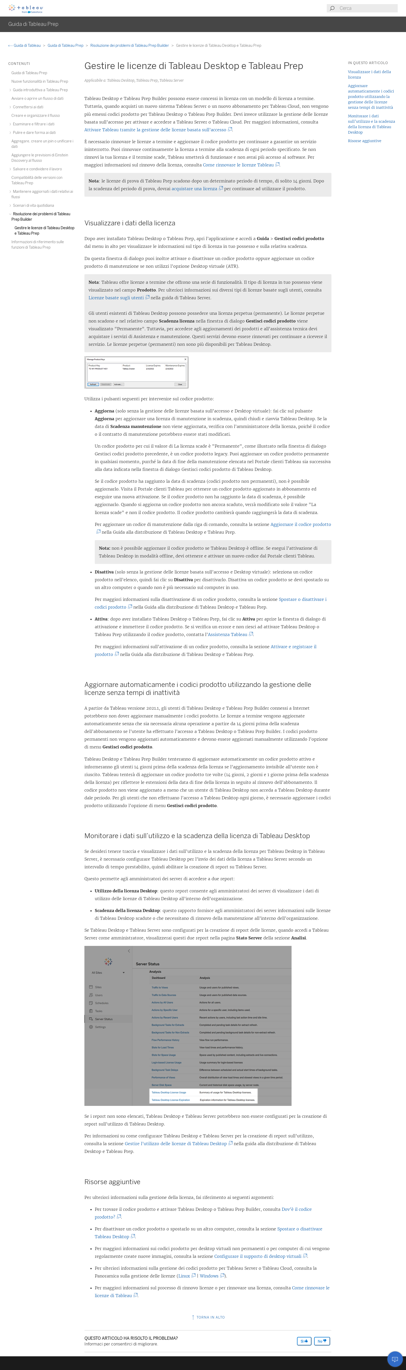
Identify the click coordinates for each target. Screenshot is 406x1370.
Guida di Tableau (24, 45)
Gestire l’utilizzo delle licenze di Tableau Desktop (178, 1143)
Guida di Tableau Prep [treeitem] (29, 73)
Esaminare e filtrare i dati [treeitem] (32, 124)
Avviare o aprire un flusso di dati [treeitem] (37, 98)
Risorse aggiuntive (364, 141)
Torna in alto (208, 1317)
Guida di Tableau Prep (66, 45)
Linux (186, 1276)
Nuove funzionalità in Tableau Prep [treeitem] (39, 81)
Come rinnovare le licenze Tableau (240, 164)
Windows (211, 1276)
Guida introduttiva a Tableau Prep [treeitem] (39, 90)
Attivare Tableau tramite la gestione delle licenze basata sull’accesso (157, 129)
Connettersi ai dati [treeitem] (27, 107)
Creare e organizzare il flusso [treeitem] (35, 115)
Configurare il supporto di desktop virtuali (259, 1256)
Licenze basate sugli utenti (118, 297)
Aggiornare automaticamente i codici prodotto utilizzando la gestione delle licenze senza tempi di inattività (371, 96)
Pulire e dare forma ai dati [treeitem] (33, 133)
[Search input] (368, 8)
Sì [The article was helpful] (304, 1341)
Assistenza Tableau (229, 634)
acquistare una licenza (196, 188)
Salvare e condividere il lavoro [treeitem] (36, 169)
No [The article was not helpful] (322, 1341)
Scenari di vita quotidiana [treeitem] (32, 205)
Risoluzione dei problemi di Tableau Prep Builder (130, 45)
